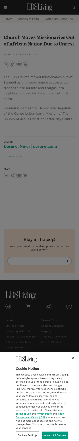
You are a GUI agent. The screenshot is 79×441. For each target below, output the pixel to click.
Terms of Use (23, 416)
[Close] (73, 360)
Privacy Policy (44, 416)
